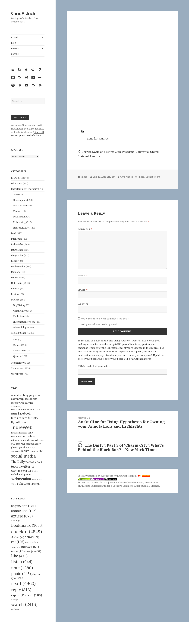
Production (19, 216)
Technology (17, 362)
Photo (141, 176)
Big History (19, 305)
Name (82, 275)
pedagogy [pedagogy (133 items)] (35, 443)
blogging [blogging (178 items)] (28, 395)
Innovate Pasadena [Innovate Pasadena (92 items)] (19, 433)
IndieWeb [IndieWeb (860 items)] (21, 427)
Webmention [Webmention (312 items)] (21, 479)
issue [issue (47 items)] (17, 551)
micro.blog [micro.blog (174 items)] (28, 436)
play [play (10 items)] (36, 574)
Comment (85, 229)
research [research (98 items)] (34, 451)
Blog (13, 42)
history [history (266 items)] (33, 418)
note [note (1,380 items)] (22, 568)
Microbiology (20, 327)
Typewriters (18, 368)
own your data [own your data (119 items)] (23, 443)
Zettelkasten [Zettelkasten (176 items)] (32, 484)
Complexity (19, 310)
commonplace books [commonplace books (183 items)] (24, 399)
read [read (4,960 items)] (23, 583)
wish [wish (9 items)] (15, 609)
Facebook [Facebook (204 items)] (24, 413)
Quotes (17, 356)
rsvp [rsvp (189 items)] (34, 595)
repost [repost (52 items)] (18, 595)
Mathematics (18, 266)
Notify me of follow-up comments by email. (105, 318)
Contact (15, 53)
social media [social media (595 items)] (23, 456)
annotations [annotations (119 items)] (16, 395)
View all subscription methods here (27, 133)
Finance (17, 211)
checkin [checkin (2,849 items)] (26, 532)
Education (16, 183)
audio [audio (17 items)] (16, 520)
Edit (15, 339)
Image (84, 176)
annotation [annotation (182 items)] (23, 510)
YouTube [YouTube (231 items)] (17, 484)
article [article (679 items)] (22, 516)
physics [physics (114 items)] (14, 447)
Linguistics (17, 255)
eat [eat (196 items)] (17, 542)
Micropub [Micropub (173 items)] (32, 440)
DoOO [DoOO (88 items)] (38, 410)
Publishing (19, 222)
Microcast (16, 277)
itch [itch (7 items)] (27, 551)
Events (17, 345)
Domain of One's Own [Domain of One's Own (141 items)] (23, 409)
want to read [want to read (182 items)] (19, 471)
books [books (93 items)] (37, 395)
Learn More (143, 358)
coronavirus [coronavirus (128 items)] (17, 402)
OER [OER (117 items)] (13, 443)
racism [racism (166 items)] (25, 451)
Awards (17, 194)
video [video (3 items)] (14, 600)
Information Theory (24, 321)
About (14, 37)
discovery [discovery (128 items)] (16, 406)
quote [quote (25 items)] (17, 578)
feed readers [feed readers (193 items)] (19, 418)
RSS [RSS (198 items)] (40, 451)
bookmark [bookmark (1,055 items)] (27, 525)
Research (16, 48)
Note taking (17, 283)
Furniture (16, 238)
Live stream (19, 350)
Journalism (17, 249)
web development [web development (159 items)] (21, 474)
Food (13, 233)
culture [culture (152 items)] (29, 402)
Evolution (18, 316)
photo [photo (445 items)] (21, 573)
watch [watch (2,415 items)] (24, 604)
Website (83, 304)
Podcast (15, 288)
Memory (15, 271)
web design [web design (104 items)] (33, 471)
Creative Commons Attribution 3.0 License (136, 485)
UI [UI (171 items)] (32, 466)
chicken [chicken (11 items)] (17, 537)
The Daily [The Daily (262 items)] (18, 461)
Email (83, 289)
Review (15, 294)
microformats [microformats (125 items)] (18, 440)
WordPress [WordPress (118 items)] (37, 479)
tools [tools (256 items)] (14, 466)
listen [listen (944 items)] (21, 561)
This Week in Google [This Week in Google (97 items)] (34, 462)
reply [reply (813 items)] (21, 589)
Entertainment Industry (24, 188)
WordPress (17, 373)
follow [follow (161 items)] (30, 547)
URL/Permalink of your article (94, 366)
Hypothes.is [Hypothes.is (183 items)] (18, 422)
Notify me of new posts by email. (99, 324)
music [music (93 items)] (41, 440)
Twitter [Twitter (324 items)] (25, 466)
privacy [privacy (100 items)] (31, 447)
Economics (17, 177)
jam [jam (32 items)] (36, 551)
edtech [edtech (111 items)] (14, 413)
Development (20, 199)
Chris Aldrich (23, 13)
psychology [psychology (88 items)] (15, 451)
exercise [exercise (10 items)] (31, 542)
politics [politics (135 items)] (23, 447)
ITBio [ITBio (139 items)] (31, 432)
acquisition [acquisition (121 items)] (23, 506)
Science (15, 299)
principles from (134, 475)
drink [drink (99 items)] (32, 537)
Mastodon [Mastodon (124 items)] (16, 436)
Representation (21, 227)
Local (14, 260)
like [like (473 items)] (19, 555)
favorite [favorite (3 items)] (15, 547)
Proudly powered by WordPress (96, 475)
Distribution (20, 205)
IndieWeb (16, 244)
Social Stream (18, 332)
